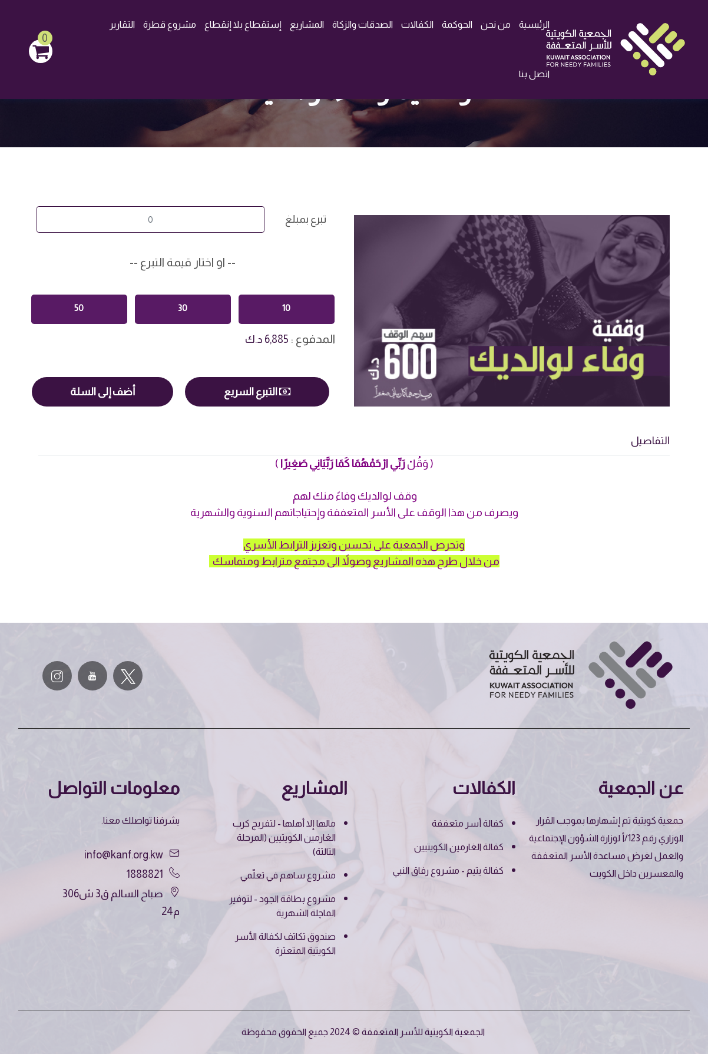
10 (286, 308)
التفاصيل (650, 441)
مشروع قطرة (169, 24)
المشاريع (307, 24)
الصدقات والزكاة (362, 24)
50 (79, 308)
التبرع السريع (257, 392)
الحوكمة (457, 24)
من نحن (496, 24)
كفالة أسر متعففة (468, 823)
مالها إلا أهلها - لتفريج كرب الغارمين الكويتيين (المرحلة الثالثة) (284, 837)
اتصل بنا (534, 74)
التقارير (122, 24)
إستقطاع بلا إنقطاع (243, 24)
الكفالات (417, 24)
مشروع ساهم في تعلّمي (288, 875)
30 (182, 308)
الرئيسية (534, 24)
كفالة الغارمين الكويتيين (459, 847)
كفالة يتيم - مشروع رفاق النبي (448, 870)
